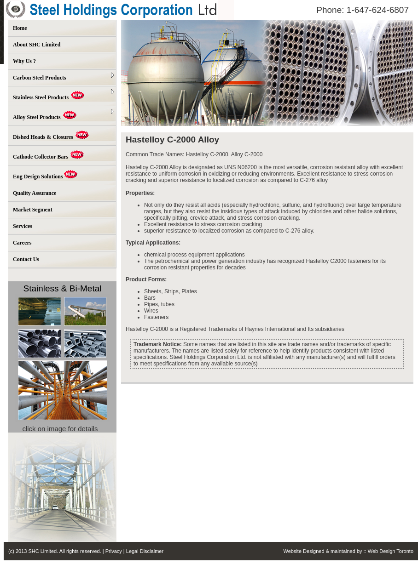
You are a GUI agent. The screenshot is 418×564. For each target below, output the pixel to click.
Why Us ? (24, 61)
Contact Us (26, 259)
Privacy (114, 551)
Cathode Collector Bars (48, 155)
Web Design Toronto (390, 551)
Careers (22, 242)
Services (22, 226)
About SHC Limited (36, 44)
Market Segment (32, 209)
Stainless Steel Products (63, 95)
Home (20, 28)
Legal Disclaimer (144, 551)
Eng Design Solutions (45, 175)
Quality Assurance (34, 193)
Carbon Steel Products (63, 77)
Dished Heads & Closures (51, 135)
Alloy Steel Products (63, 114)
